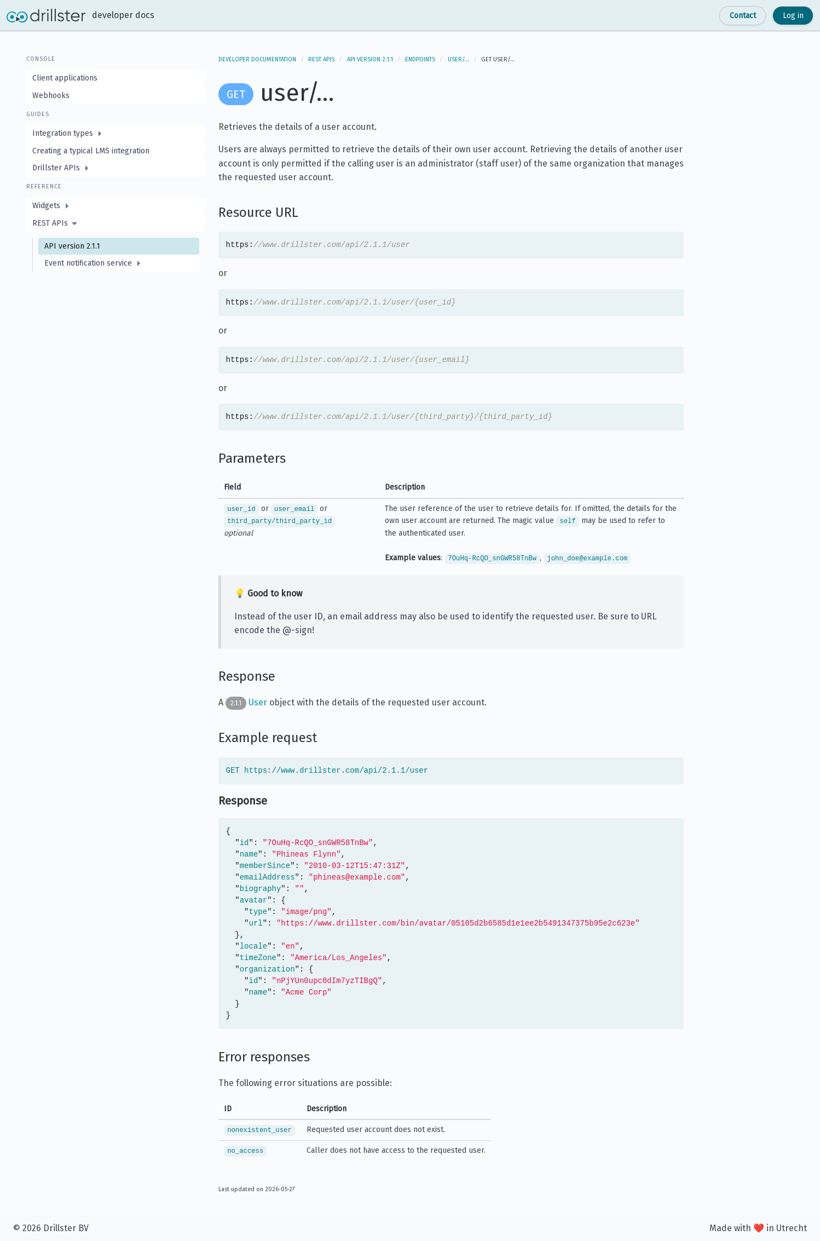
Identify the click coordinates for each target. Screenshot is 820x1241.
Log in (793, 15)
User (258, 702)
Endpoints (420, 59)
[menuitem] (115, 133)
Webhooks (51, 95)
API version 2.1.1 (370, 59)
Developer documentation (257, 59)
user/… (458, 59)
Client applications (64, 78)
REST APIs (321, 59)
